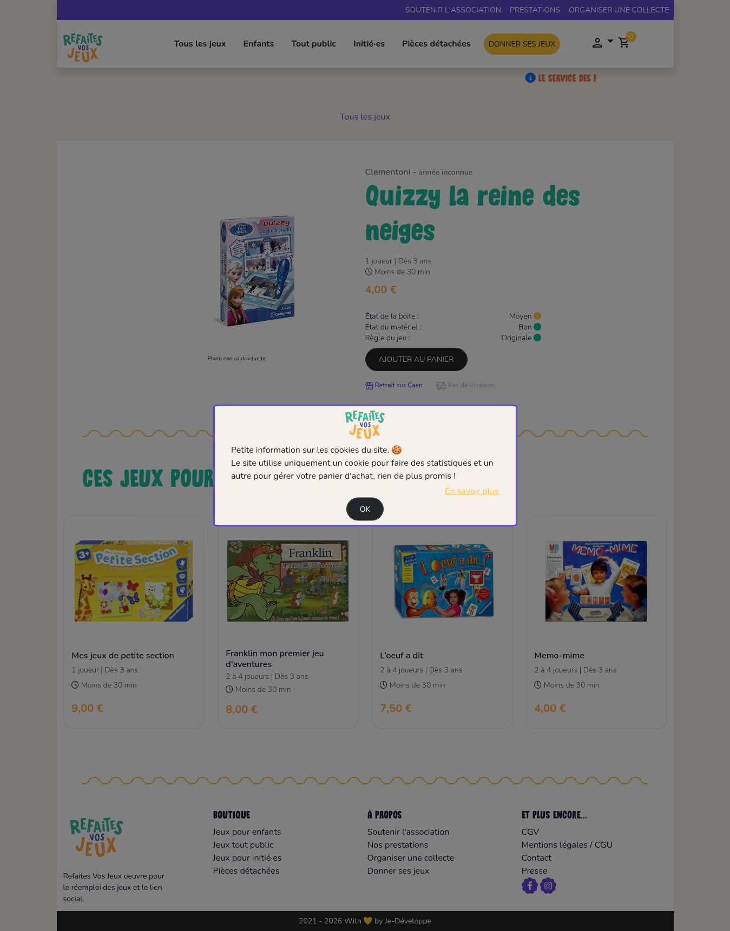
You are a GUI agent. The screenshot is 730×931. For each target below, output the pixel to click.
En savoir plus (472, 491)
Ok (365, 509)
